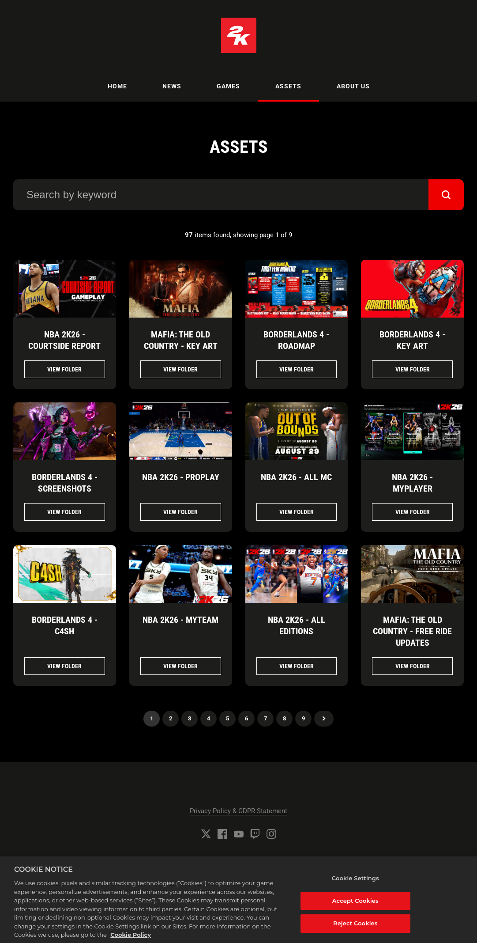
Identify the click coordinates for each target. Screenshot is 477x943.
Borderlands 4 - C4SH (65, 625)
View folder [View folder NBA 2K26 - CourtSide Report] (64, 369)
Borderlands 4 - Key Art (412, 340)
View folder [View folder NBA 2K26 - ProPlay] (180, 511)
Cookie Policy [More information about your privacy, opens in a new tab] (130, 939)
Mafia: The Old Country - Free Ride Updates (412, 631)
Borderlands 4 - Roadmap (296, 340)
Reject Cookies (355, 927)
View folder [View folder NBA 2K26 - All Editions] (296, 666)
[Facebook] (222, 834)
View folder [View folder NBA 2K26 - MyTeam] (180, 666)
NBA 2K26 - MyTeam (180, 619)
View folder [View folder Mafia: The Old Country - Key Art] (180, 369)
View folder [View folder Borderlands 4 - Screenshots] (64, 511)
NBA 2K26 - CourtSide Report (64, 340)
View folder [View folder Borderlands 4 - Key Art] (412, 369)
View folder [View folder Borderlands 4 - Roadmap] (296, 369)
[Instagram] (271, 834)
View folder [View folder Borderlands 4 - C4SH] (64, 666)
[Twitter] (206, 834)
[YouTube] (239, 834)
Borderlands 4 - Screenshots (65, 483)
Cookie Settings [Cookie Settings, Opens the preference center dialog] (355, 882)
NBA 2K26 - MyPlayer (412, 483)
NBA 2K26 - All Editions (296, 625)
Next (324, 719)
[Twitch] (255, 834)
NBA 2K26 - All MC (296, 477)
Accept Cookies (355, 905)
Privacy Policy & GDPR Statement (238, 811)
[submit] (446, 194)
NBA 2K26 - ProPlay (180, 477)
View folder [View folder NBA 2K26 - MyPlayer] (412, 511)
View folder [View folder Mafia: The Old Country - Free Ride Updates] (412, 666)
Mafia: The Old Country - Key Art (181, 340)
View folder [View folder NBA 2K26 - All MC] (296, 511)
